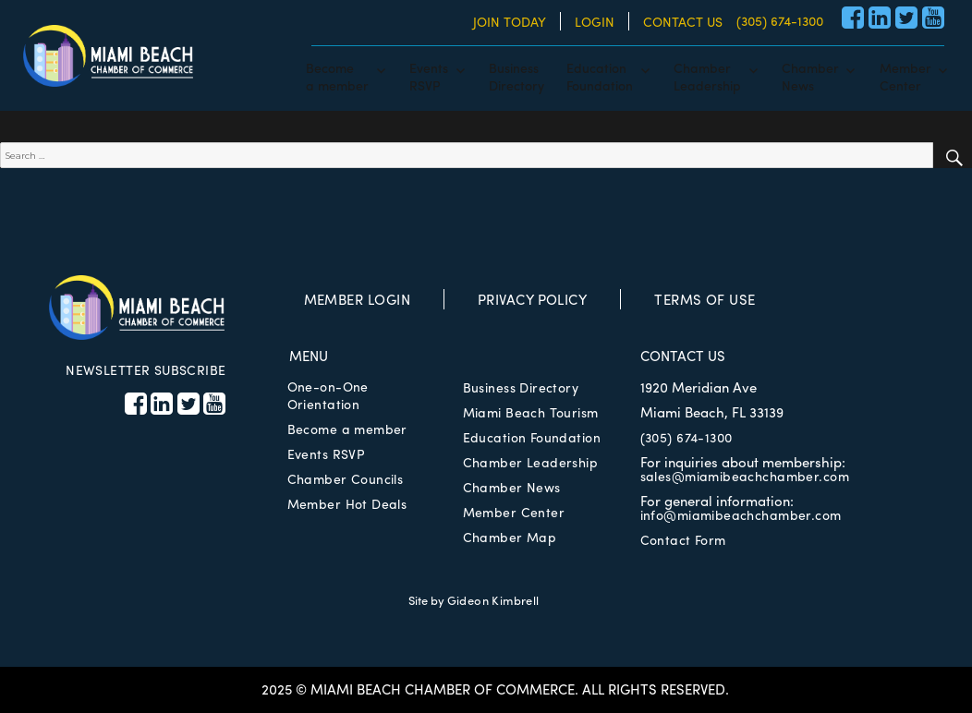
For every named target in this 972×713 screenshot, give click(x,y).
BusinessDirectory (516, 75)
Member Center (514, 511)
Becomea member (337, 75)
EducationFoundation (599, 75)
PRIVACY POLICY (532, 299)
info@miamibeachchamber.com (741, 514)
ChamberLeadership (707, 75)
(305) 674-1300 (779, 20)
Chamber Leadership (531, 462)
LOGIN (594, 21)
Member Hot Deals (347, 503)
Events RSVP (326, 453)
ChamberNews (810, 75)
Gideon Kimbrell (493, 600)
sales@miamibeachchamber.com (744, 475)
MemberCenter (905, 75)
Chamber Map (510, 536)
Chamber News (512, 486)
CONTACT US (683, 21)
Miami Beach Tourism (531, 412)
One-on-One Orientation (328, 395)
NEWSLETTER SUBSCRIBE (145, 369)
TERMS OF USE (704, 299)
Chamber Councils (345, 478)
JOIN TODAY (509, 21)
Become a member (347, 428)
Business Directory (521, 387)
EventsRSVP (428, 75)
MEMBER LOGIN (357, 299)
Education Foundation (532, 437)
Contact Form (683, 539)
